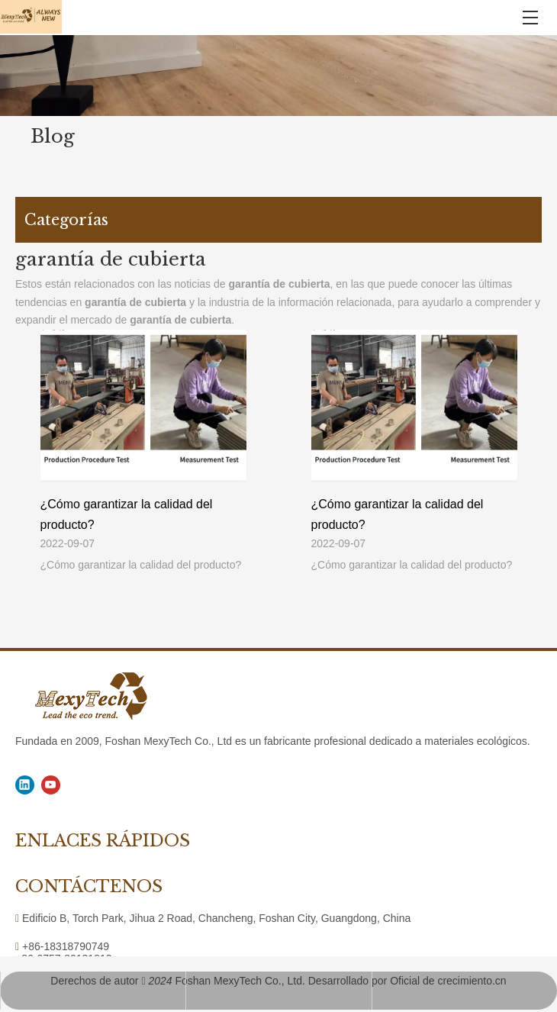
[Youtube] (50, 784)
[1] (278, 75)
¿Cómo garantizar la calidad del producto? (126, 514)
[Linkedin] (24, 784)
